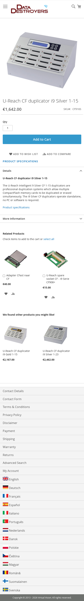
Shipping (9, 439)
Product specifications (20, 161)
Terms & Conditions (16, 407)
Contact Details (13, 391)
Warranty (9, 447)
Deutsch (11, 487)
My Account (11, 471)
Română (11, 573)
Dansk (10, 539)
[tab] (42, 171)
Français (11, 496)
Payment (9, 431)
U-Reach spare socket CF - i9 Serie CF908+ (57, 279)
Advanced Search (14, 463)
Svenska (11, 590)
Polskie (11, 547)
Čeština (11, 556)
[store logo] (29, 9)
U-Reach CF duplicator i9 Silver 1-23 (56, 352)
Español (11, 504)
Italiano (11, 513)
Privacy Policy (12, 415)
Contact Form (12, 399)
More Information (14, 218)
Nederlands (14, 530)
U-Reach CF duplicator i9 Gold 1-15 (16, 352)
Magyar (11, 564)
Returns (8, 455)
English (11, 479)
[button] (6, 293)
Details (7, 170)
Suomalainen (15, 581)
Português (13, 521)
